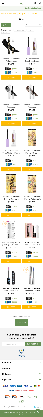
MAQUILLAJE (19, 30)
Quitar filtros (5, 33)
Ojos (29, 30)
